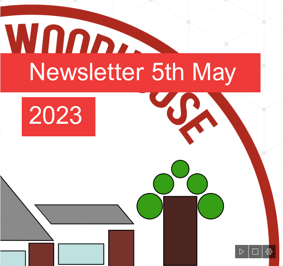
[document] (141, 133)
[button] (241, 251)
